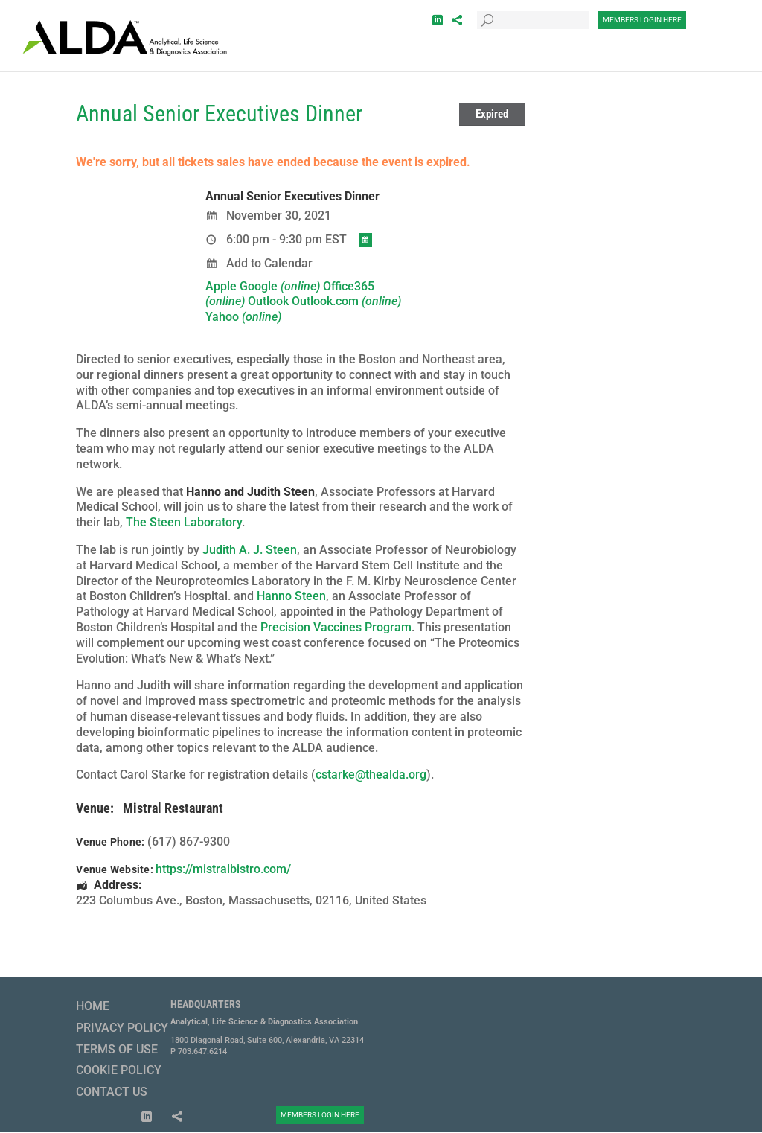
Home (92, 1006)
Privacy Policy (122, 1028)
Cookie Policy (118, 1070)
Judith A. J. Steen (249, 550)
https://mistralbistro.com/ (223, 869)
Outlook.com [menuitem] (346, 301)
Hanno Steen (291, 596)
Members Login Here (642, 20)
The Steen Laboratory (184, 522)
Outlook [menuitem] (268, 301)
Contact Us (111, 1092)
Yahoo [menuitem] (243, 317)
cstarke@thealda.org (371, 774)
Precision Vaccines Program (336, 627)
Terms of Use (117, 1049)
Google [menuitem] (280, 286)
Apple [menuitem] (221, 286)
